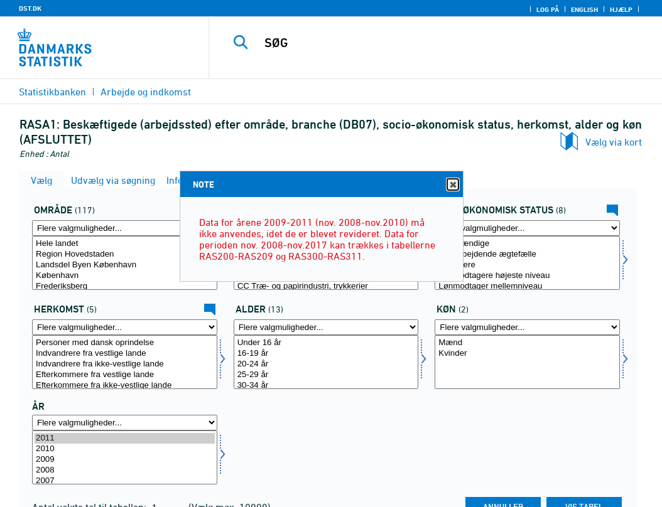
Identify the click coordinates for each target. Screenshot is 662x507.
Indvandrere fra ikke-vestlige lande (125, 364)
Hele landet (125, 243)
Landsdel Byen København (125, 265)
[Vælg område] (124, 263)
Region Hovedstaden (125, 254)
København (125, 275)
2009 (125, 459)
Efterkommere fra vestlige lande (125, 375)
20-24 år (326, 364)
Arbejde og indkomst (145, 91)
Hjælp (621, 9)
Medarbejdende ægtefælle (527, 254)
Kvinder (527, 353)
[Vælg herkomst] (124, 362)
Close (452, 184)
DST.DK (30, 8)
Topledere (527, 265)
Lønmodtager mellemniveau (527, 286)
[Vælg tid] (124, 457)
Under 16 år (326, 343)
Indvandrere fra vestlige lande (125, 353)
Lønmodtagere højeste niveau (527, 275)
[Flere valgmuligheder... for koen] (527, 327)
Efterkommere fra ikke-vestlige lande (125, 385)
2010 (125, 449)
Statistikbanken (52, 91)
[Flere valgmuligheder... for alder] (326, 327)
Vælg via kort (613, 141)
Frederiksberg (125, 286)
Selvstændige (527, 243)
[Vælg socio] (527, 263)
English (584, 9)
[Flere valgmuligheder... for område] (124, 228)
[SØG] (438, 42)
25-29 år (326, 375)
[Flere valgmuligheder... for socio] (527, 228)
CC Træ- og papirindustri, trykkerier (326, 286)
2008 (125, 470)
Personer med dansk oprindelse (125, 343)
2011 (125, 438)
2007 (125, 481)
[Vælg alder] (326, 362)
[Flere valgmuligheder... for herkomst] (124, 327)
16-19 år (326, 353)
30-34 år (326, 385)
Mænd (527, 343)
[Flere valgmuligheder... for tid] (124, 422)
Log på (547, 9)
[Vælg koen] (527, 362)
